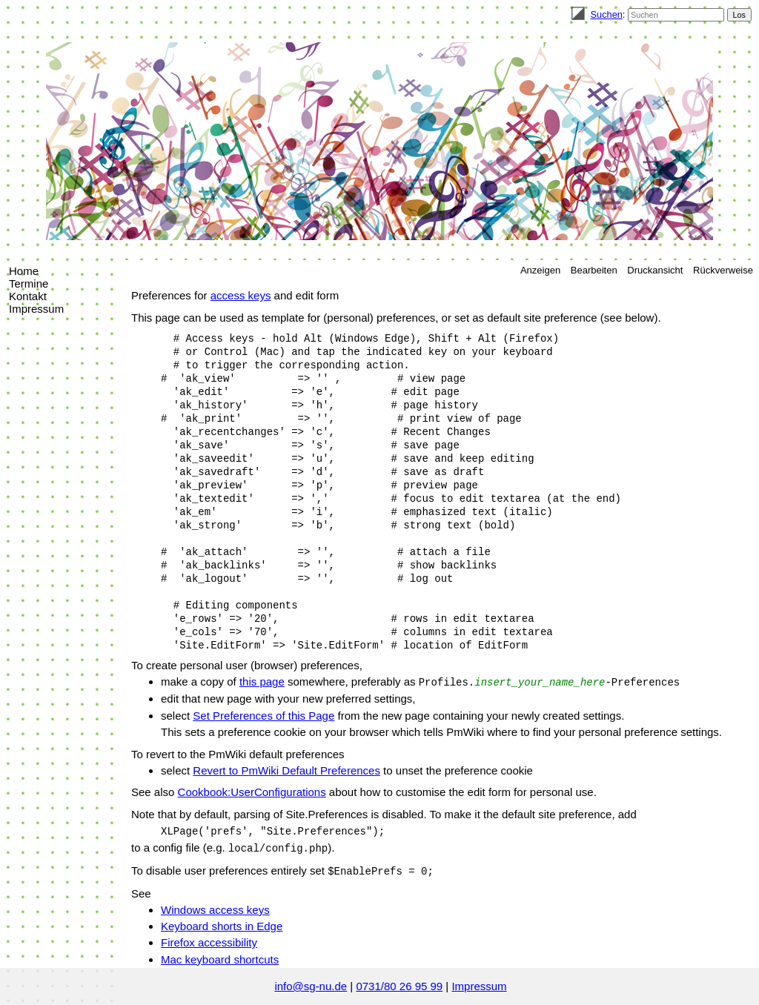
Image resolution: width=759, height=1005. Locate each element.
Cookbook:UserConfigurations (252, 792)
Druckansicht (655, 270)
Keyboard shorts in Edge (221, 926)
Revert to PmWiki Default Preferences (286, 770)
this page (262, 681)
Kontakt (28, 296)
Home (24, 271)
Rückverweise (723, 270)
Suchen (607, 14)
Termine (28, 283)
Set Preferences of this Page (263, 715)
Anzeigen (540, 270)
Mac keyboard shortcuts (220, 959)
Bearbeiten (594, 270)
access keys (241, 295)
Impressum (36, 308)
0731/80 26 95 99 (399, 986)
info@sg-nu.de (310, 986)
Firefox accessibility (209, 942)
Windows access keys (215, 909)
